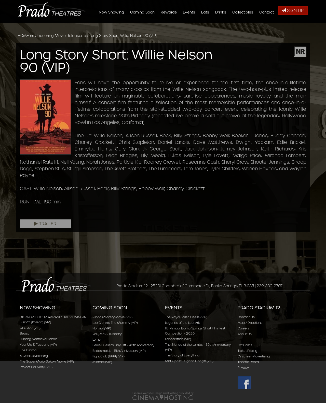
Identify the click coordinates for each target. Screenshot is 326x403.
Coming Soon (144, 26)
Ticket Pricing (247, 351)
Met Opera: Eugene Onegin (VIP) (189, 361)
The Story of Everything (182, 355)
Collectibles (244, 26)
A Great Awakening (34, 356)
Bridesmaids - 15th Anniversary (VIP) (119, 351)
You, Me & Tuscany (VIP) (38, 344)
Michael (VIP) (102, 362)
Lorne (96, 339)
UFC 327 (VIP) (30, 328)
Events (191, 26)
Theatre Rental (248, 362)
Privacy (243, 367)
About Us (245, 334)
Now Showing (113, 26)
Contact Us (246, 317)
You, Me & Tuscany (107, 334)
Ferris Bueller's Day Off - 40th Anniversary (123, 345)
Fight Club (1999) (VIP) (108, 356)
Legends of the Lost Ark (182, 323)
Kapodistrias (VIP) (178, 339)
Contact (268, 26)
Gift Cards (245, 345)
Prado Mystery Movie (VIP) (112, 317)
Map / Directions (250, 323)
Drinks (222, 26)
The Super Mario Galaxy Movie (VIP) (47, 361)
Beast (24, 333)
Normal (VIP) (101, 328)
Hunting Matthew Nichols (38, 339)
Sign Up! (293, 10)
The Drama (28, 350)
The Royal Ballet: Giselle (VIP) (186, 317)
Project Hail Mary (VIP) (36, 367)
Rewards (170, 26)
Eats (207, 26)
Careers (244, 328)
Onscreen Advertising (254, 356)
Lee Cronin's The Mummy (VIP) (115, 323)
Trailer (45, 223)
